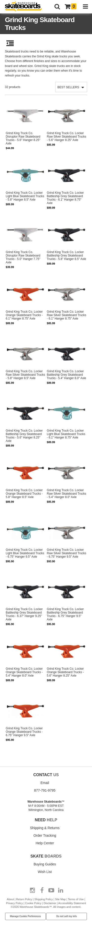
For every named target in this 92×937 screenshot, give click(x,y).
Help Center (45, 843)
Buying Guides (45, 864)
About (10, 899)
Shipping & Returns (45, 828)
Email (44, 783)
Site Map (60, 899)
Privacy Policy (14, 903)
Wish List (45, 872)
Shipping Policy (43, 899)
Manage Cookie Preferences (25, 916)
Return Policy (24, 899)
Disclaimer (50, 903)
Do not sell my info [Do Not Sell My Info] (66, 916)
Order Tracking (44, 835)
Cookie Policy (33, 903)
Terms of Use (76, 899)
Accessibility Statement (72, 903)
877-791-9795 (44, 790)
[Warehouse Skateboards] (26, 6)
